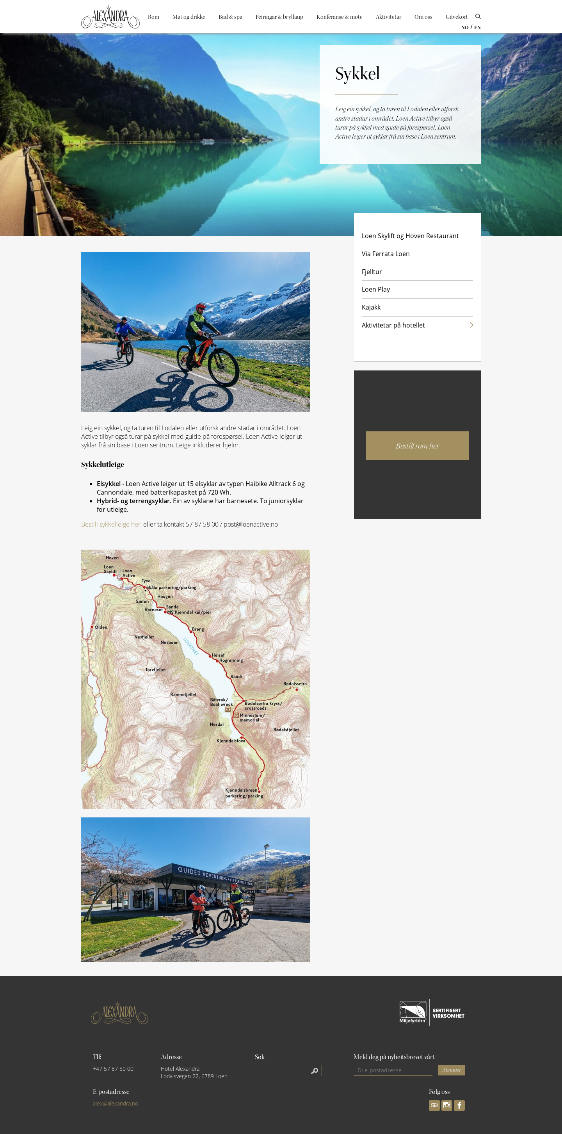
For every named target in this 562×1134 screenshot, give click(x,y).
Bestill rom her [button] (417, 446)
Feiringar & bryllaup (279, 17)
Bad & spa (230, 17)
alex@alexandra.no (115, 1103)
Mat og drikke (189, 17)
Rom (153, 17)
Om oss (423, 17)
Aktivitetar (388, 17)
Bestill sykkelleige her (110, 524)
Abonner (451, 1070)
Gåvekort (457, 17)
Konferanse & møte (340, 17)
